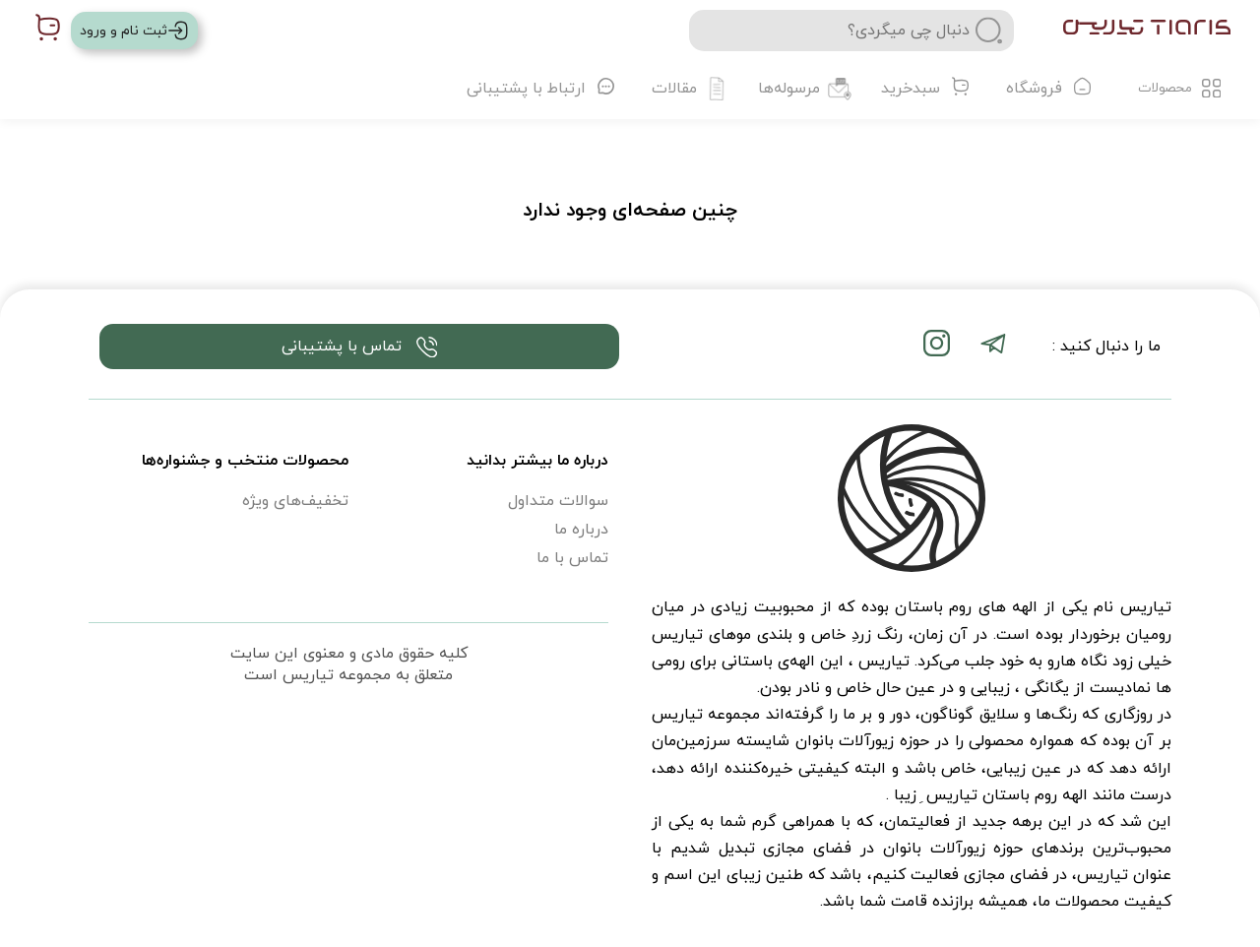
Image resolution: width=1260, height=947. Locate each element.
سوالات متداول (558, 501)
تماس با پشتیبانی (360, 346)
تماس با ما (572, 558)
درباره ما (581, 529)
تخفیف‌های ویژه (295, 501)
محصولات (1180, 88)
